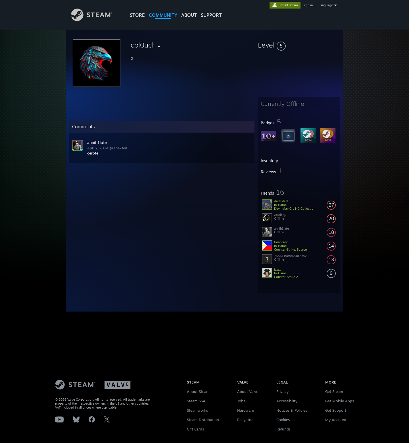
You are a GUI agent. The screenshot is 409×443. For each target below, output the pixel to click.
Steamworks (197, 410)
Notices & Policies (291, 410)
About (189, 15)
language (326, 5)
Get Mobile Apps (339, 401)
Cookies (283, 419)
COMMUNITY (163, 15)
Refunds (283, 429)
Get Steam (334, 391)
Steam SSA (196, 401)
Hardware (245, 410)
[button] (299, 45)
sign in (308, 5)
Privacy (282, 391)
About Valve (247, 391)
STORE (137, 15)
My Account (336, 419)
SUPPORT (211, 15)
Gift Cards (195, 429)
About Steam (198, 391)
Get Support (335, 410)
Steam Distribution (203, 419)
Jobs (241, 401)
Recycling (245, 419)
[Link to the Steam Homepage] (91, 19)
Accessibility (286, 401)
